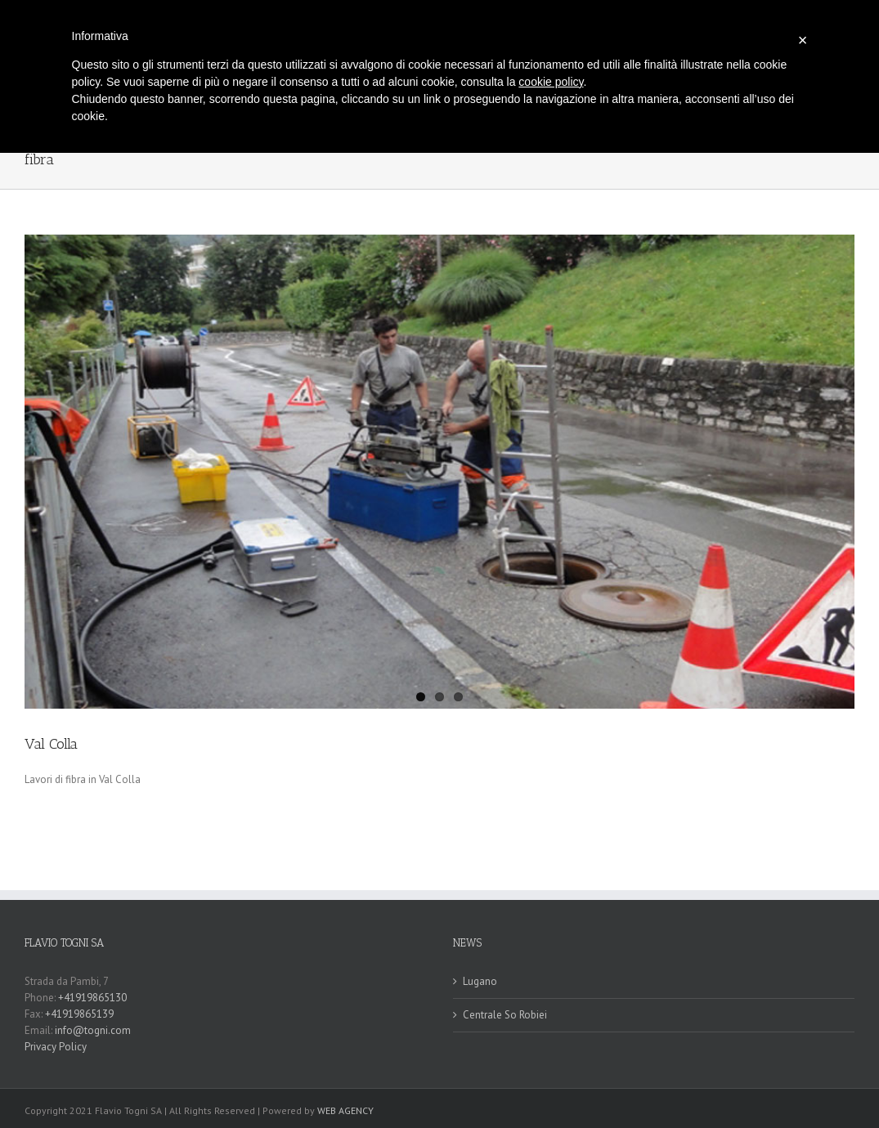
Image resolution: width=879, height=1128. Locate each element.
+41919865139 (79, 1014)
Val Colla (51, 744)
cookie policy (550, 81)
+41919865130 (93, 998)
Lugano (480, 981)
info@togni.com (93, 1030)
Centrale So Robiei (505, 1015)
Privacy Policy (56, 1047)
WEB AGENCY (345, 1110)
